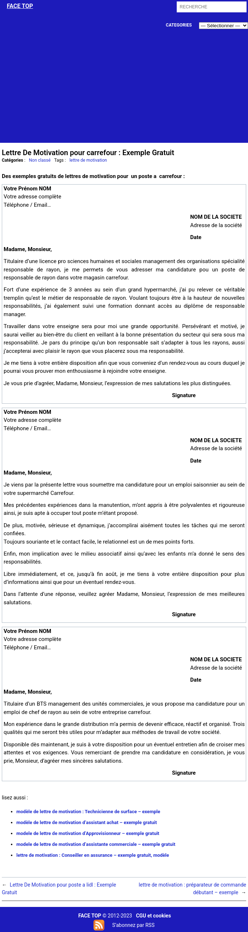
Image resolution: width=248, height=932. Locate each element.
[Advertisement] (124, 92)
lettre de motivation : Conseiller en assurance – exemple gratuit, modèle (92, 855)
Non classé (40, 160)
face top (20, 6)
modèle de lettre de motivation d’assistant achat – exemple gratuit (86, 822)
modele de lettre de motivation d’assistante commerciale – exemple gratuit (95, 844)
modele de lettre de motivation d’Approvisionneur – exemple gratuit (87, 833)
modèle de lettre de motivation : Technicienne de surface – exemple (88, 811)
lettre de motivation (88, 160)
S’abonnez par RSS (133, 925)
